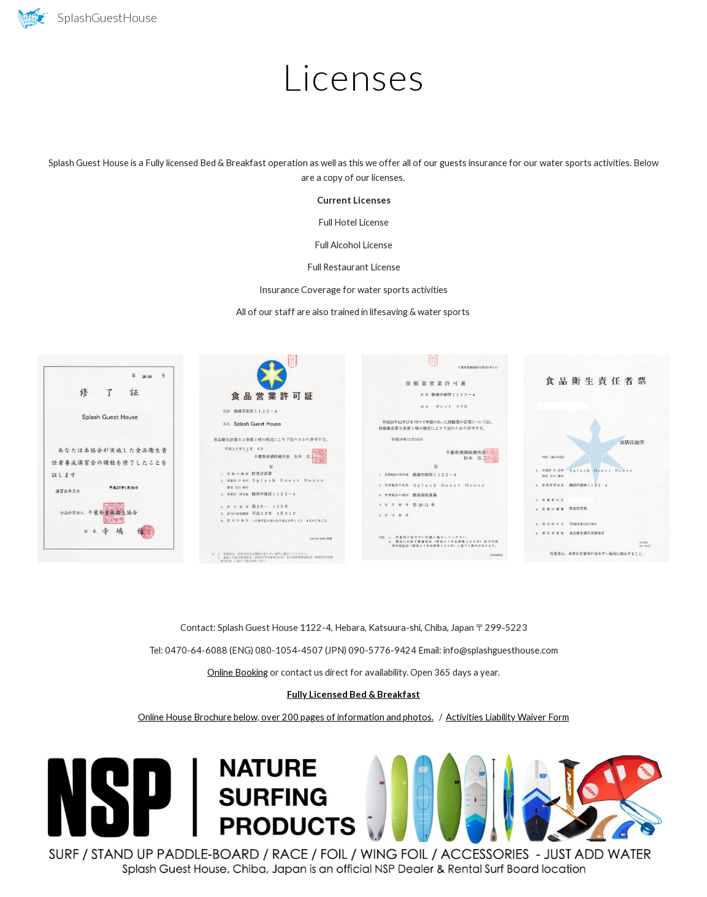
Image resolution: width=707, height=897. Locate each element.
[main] (353, 77)
